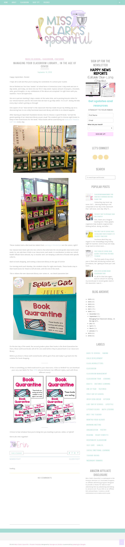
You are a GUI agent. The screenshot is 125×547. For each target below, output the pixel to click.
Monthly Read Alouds (96, 419)
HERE (35, 370)
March (92, 328)
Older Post (74, 459)
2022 (90, 306)
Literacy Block (93, 409)
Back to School (33, 59)
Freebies (47, 2)
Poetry (103, 430)
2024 (90, 302)
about (14, 2)
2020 (90, 311)
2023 (90, 304)
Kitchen (106, 399)
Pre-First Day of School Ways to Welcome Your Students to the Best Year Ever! (104, 233)
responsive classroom (96, 440)
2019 (90, 333)
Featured (59, 59)
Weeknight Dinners (95, 460)
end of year (91, 389)
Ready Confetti (102, 435)
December (93, 314)
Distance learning (102, 384)
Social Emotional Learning (98, 450)
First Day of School (95, 394)
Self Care (91, 445)
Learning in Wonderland (53, 245)
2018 (90, 336)
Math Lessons (108, 409)
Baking (105, 353)
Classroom (48, 59)
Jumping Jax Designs (79, 544)
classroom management (97, 373)
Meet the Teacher (94, 414)
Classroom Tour (94, 378)
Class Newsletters (95, 363)
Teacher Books (93, 455)
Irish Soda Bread (94, 399)
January (92, 331)
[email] (100, 120)
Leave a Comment (16, 453)
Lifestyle (109, 404)
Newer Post (15, 459)
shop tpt (36, 2)
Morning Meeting (94, 424)
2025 (90, 299)
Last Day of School (95, 404)
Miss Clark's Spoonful (22, 544)
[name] (100, 115)
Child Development (95, 358)
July (91, 323)
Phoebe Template (35, 544)
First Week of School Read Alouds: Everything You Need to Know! (104, 253)
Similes (100, 445)
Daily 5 (89, 384)
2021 (90, 309)
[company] (100, 128)
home (6, 2)
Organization (92, 430)
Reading (90, 435)
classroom (24, 2)
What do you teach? (95, 124)
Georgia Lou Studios (56, 544)
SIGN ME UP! (100, 134)
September (93, 316)
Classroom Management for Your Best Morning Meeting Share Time (103, 196)
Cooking (106, 378)
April (91, 326)
